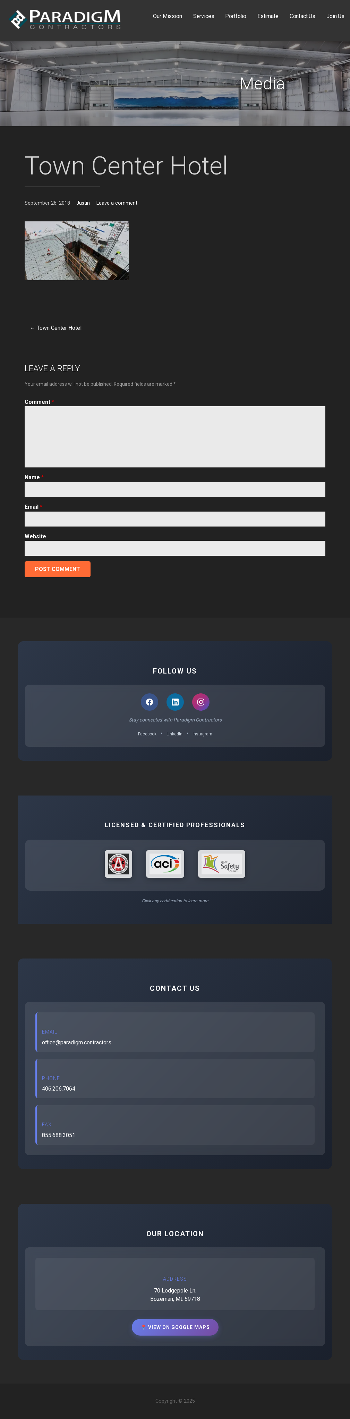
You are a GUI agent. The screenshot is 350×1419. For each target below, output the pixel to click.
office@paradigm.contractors (76, 1042)
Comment (39, 402)
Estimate (268, 16)
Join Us (335, 16)
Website (35, 536)
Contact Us (302, 16)
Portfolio (235, 16)
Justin (83, 203)
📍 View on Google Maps (175, 1327)
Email (33, 507)
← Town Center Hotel (56, 328)
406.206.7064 (58, 1088)
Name (34, 477)
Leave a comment (116, 203)
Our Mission (167, 16)
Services (203, 16)
